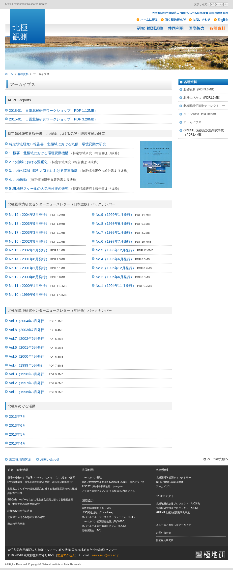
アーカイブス (192, 122)
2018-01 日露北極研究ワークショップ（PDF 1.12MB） (53, 111)
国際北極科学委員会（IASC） (98, 508)
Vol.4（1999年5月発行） (28, 365)
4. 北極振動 (18, 180)
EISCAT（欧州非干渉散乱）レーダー (102, 486)
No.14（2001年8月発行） (29, 259)
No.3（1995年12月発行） (116, 268)
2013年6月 (17, 425)
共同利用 (175, 28)
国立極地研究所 (20, 459)
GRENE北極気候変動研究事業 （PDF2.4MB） (203, 132)
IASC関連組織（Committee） (98, 512)
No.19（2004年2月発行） (29, 215)
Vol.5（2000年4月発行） (28, 356)
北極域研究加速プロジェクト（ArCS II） (178, 503)
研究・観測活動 (149, 28)
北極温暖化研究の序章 (19, 510)
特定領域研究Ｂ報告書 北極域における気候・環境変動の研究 (57, 144)
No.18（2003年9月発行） (29, 224)
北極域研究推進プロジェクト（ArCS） (177, 508)
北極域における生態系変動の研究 (26, 517)
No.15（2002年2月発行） (29, 250)
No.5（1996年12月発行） (116, 250)
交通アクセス (66, 555)
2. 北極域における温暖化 (28, 162)
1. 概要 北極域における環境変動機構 (38, 153)
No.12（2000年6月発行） (29, 277)
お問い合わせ (49, 459)
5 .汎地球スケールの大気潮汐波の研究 (38, 188)
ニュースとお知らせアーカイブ (173, 525)
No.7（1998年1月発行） (115, 232)
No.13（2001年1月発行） (29, 268)
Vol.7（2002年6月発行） (28, 339)
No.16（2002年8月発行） (29, 241)
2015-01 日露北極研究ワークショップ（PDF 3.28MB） (53, 119)
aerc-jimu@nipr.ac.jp (105, 555)
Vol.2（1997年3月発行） (28, 383)
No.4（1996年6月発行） (115, 259)
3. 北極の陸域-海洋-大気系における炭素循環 (43, 171)
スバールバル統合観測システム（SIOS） (104, 526)
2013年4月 (17, 443)
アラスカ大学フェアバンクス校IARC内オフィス (108, 491)
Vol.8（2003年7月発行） (28, 330)
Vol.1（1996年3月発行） (28, 392)
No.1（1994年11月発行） (116, 286)
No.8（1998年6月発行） (115, 224)
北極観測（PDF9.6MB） (199, 89)
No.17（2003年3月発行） (29, 232)
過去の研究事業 (16, 523)
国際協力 (196, 28)
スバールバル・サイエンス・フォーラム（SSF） (109, 517)
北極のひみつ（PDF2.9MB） (202, 97)
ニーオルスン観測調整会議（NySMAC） (104, 521)
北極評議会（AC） (92, 530)
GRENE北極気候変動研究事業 (173, 512)
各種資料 (217, 28)
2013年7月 (17, 416)
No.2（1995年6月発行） (115, 277)
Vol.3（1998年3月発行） (28, 374)
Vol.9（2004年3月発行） (28, 321)
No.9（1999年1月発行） (115, 215)
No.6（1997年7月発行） (115, 241)
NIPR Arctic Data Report (199, 114)
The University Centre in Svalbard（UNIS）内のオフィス (113, 482)
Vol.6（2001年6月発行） (28, 347)
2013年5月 (17, 434)
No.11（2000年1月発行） (29, 286)
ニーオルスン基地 (92, 477)
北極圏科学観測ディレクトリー (204, 106)
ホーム (9, 74)
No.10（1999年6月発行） (29, 295)
